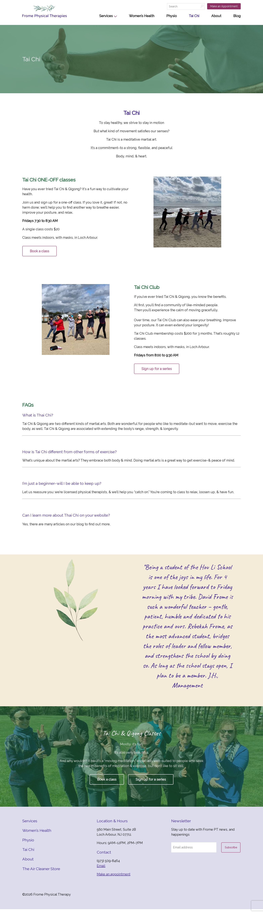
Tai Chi (194, 16)
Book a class (39, 251)
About (216, 16)
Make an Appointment (224, 6)
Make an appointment (113, 878)
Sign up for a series (157, 369)
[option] (187, 632)
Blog (237, 16)
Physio (171, 16)
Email (101, 870)
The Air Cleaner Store (41, 872)
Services (106, 16)
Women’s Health (141, 16)
